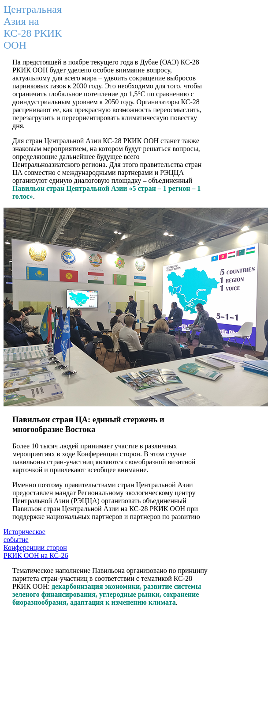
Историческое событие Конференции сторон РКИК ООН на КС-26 (36, 543)
